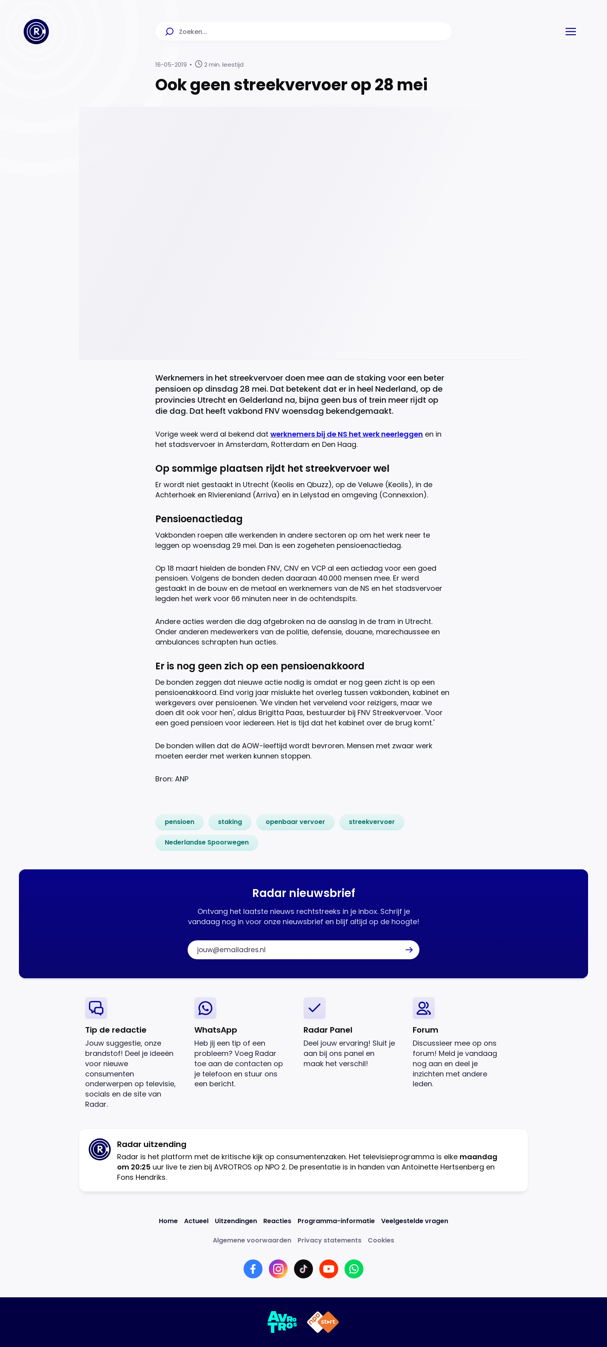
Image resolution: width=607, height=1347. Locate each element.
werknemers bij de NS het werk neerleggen (346, 434)
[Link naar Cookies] (381, 1240)
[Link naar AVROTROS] (282, 1322)
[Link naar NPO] (323, 1322)
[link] (179, 822)
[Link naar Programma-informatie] (336, 1221)
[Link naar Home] (168, 1221)
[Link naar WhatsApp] (353, 1268)
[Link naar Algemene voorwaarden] (252, 1240)
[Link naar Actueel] (196, 1221)
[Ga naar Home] (36, 31)
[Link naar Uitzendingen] (236, 1221)
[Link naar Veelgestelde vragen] (414, 1221)
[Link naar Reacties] (277, 1221)
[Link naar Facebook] (253, 1268)
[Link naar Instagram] (278, 1268)
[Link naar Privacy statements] (329, 1240)
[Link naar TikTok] (303, 1268)
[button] (570, 31)
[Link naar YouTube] (328, 1268)
